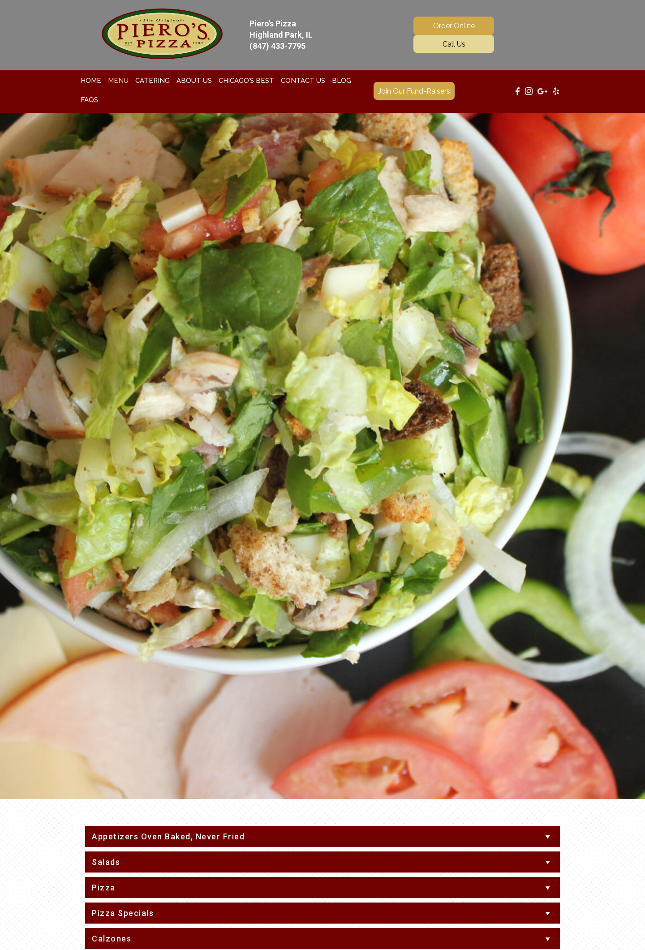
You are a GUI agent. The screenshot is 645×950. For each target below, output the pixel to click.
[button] (453, 25)
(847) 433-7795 (277, 46)
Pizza (104, 887)
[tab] (322, 836)
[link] (90, 80)
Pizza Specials (123, 913)
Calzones (111, 938)
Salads (106, 862)
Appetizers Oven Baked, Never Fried (168, 836)
